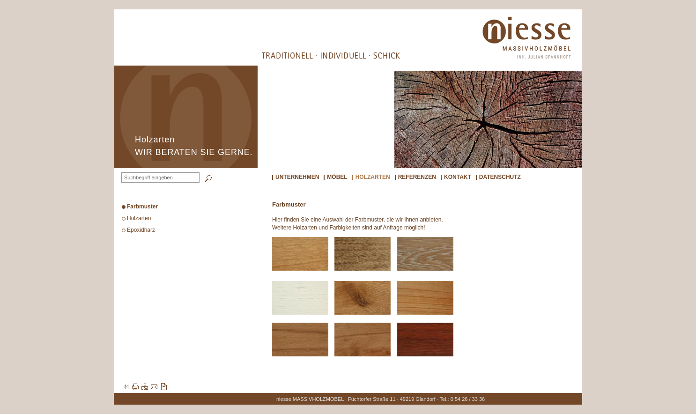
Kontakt (457, 177)
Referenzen (417, 177)
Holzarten (372, 177)
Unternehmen (297, 177)
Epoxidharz (141, 230)
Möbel (337, 177)
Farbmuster (142, 206)
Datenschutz (500, 177)
